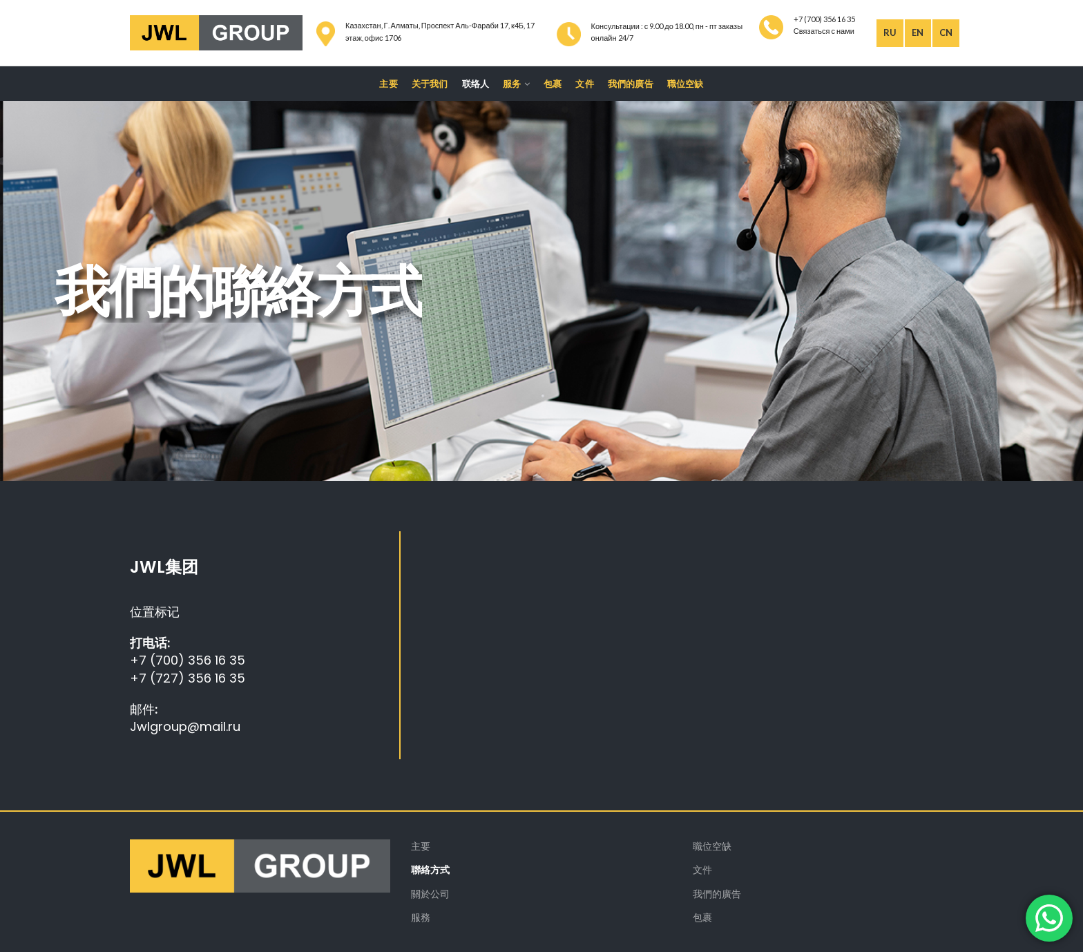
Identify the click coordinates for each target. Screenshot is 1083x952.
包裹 (702, 917)
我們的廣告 (717, 893)
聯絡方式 (430, 869)
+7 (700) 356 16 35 (187, 660)
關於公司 (430, 893)
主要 (420, 846)
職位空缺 (712, 846)
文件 (702, 869)
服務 (420, 917)
